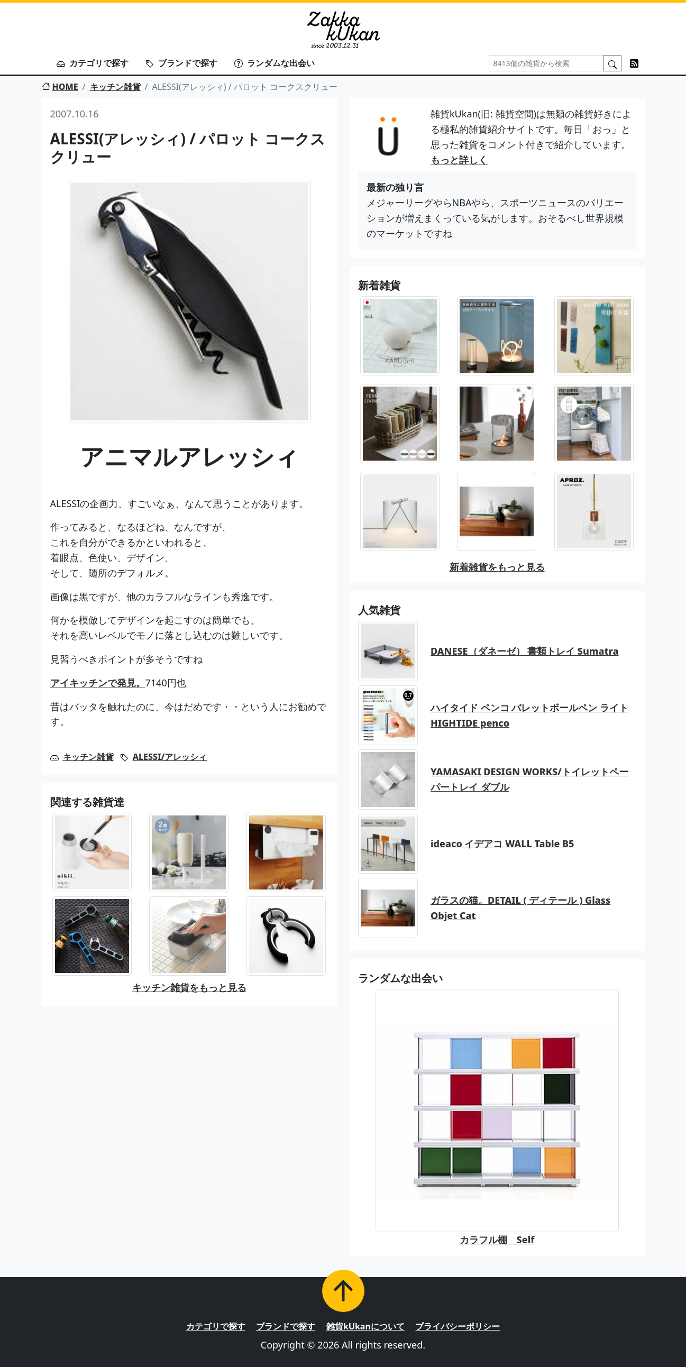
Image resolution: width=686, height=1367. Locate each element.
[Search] (546, 63)
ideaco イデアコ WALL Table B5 (502, 843)
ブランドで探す (181, 63)
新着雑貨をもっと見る (497, 567)
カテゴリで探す (93, 63)
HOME (60, 87)
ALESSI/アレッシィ (170, 757)
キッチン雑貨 (115, 87)
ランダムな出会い (274, 63)
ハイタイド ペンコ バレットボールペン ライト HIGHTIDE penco (529, 715)
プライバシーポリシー (457, 1326)
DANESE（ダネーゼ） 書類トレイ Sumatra (524, 651)
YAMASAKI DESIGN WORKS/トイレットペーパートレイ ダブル (529, 779)
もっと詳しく (459, 159)
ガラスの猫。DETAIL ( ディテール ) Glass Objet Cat (520, 908)
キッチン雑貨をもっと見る (189, 987)
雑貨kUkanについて (365, 1326)
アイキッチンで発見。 (97, 682)
